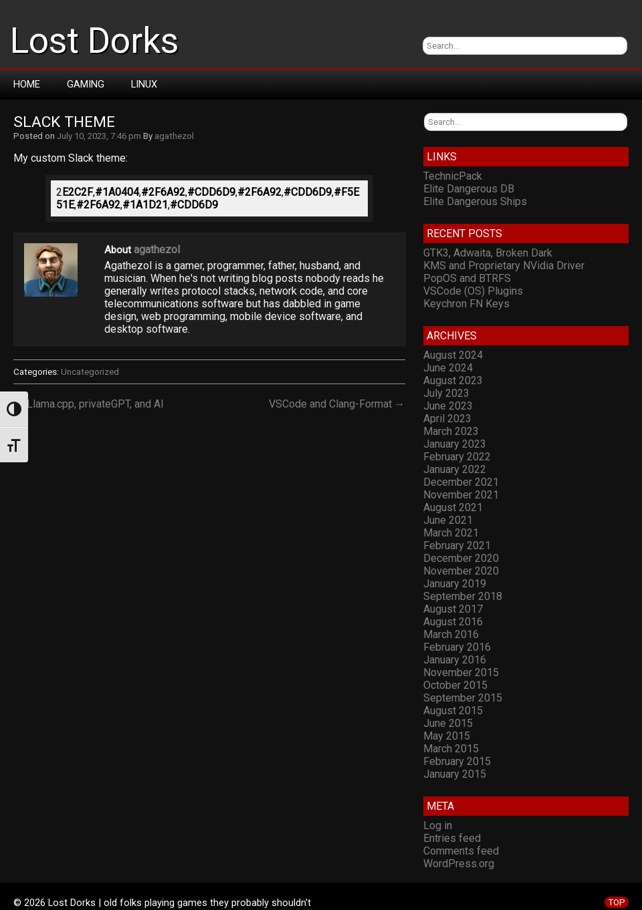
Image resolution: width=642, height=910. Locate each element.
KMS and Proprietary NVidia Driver (503, 265)
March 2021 (451, 532)
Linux (144, 84)
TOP (616, 902)
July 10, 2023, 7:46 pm (99, 136)
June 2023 (448, 406)
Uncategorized (90, 372)
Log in (437, 825)
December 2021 (461, 482)
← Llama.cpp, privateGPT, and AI (88, 404)
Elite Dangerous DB (468, 188)
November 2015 (461, 672)
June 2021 (448, 520)
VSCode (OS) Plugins (473, 291)
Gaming (85, 84)
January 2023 (454, 444)
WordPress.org (458, 863)
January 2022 (454, 469)
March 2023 (451, 431)
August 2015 (453, 710)
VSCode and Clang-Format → (337, 404)
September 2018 (462, 596)
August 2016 (453, 621)
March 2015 (451, 748)
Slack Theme (64, 122)
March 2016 (451, 634)
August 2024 (453, 355)
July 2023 (446, 393)
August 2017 (453, 609)
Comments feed (461, 851)
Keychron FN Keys (466, 303)
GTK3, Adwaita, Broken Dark (487, 253)
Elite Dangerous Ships (475, 201)
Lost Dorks (94, 40)
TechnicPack (452, 176)
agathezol (174, 136)
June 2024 (448, 367)
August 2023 (453, 380)
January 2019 (454, 583)
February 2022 (457, 456)
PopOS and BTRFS (467, 278)
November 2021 (461, 494)
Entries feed (452, 838)
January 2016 (454, 659)
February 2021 (457, 545)
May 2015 (446, 736)
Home (26, 84)
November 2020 (461, 571)
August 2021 (453, 507)
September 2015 (462, 698)
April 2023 (447, 418)
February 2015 (457, 761)
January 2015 (454, 774)
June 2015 (448, 723)
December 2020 (461, 558)
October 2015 (455, 685)
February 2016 (457, 647)
